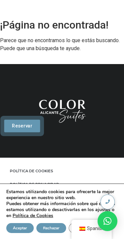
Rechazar (51, 228)
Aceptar (20, 228)
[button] (107, 221)
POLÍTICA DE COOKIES (31, 171)
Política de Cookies (33, 215)
